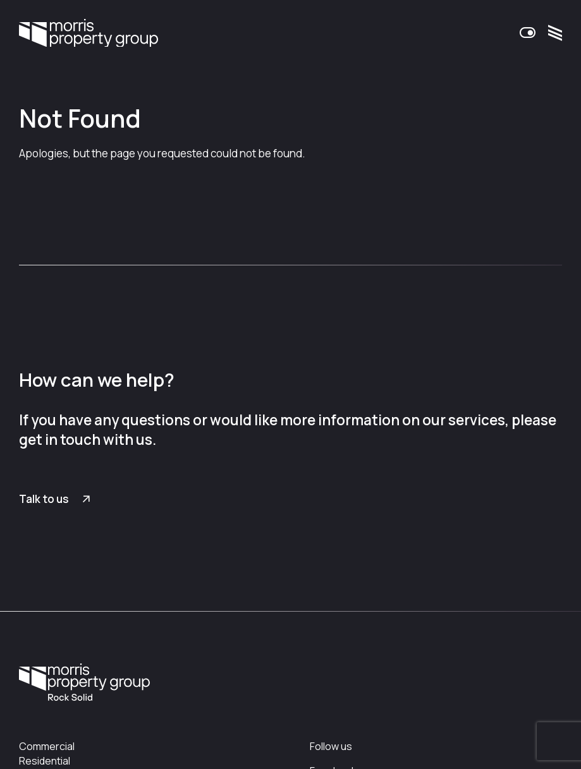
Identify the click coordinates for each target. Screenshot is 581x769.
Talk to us (44, 499)
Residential (44, 761)
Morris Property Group (88, 33)
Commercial (47, 746)
